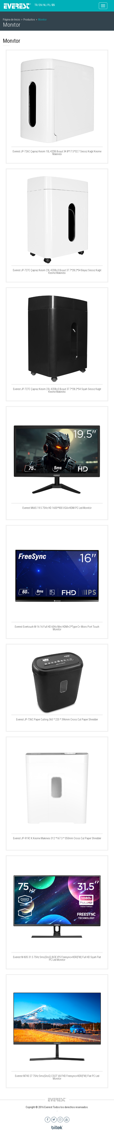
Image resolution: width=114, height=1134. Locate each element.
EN (40, 5)
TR (36, 5)
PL (49, 5)
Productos (29, 19)
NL (44, 5)
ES (53, 5)
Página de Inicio (11, 19)
